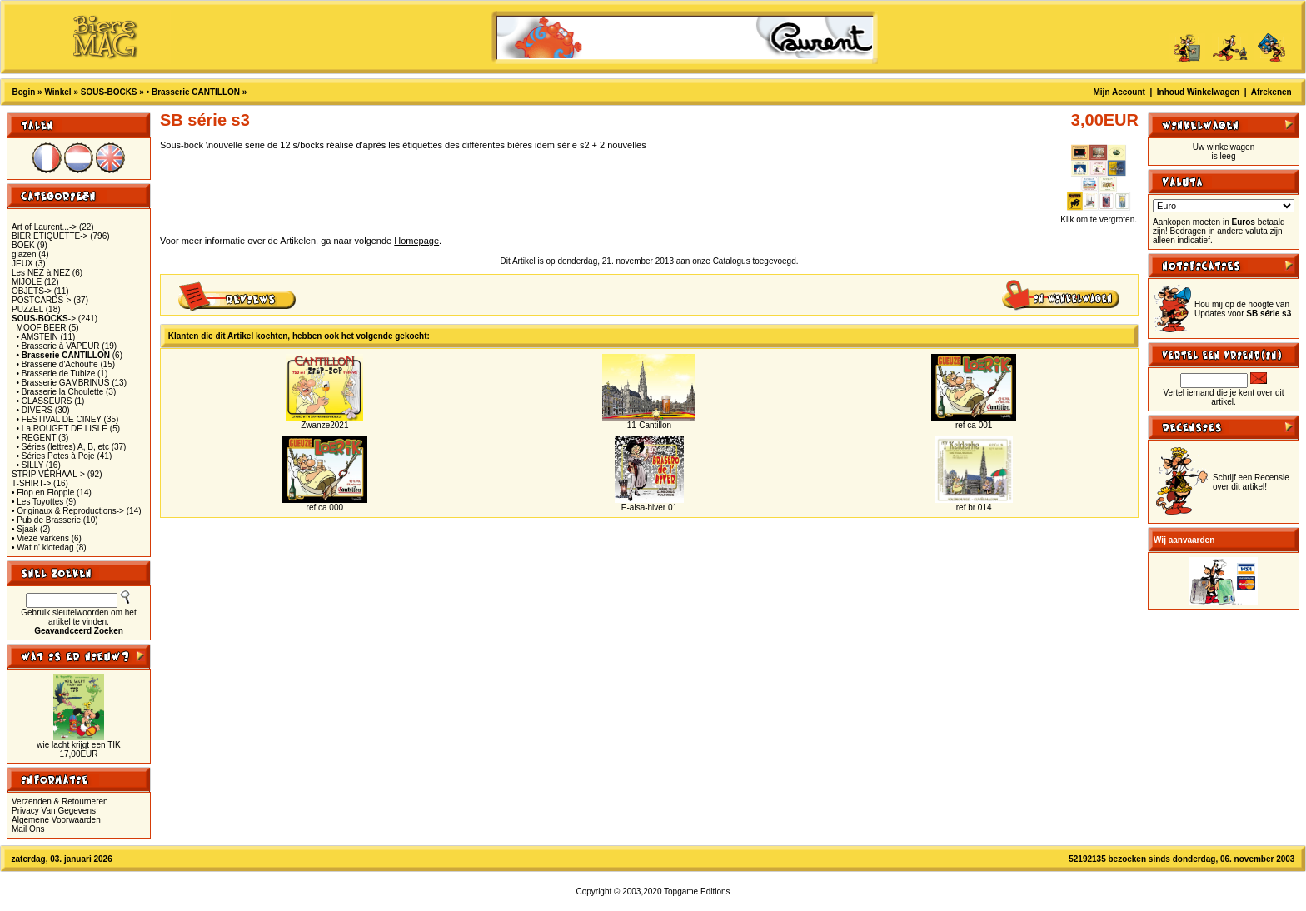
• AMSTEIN (37, 336)
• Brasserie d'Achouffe (57, 364)
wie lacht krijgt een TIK (78, 744)
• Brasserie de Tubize (56, 373)
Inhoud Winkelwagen (1198, 92)
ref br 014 (974, 507)
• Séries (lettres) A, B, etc (63, 446)
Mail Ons (28, 829)
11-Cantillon (649, 425)
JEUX (22, 263)
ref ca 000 (325, 507)
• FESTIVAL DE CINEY (59, 419)
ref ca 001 (973, 425)
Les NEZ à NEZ (41, 272)
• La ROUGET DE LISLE (62, 428)
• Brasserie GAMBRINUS (63, 382)
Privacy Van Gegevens (54, 810)
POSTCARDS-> (41, 300)
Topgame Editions (697, 891)
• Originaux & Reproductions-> (68, 510)
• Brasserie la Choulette (60, 391)
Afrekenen (1271, 92)
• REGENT (37, 437)
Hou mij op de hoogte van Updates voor (1242, 309)
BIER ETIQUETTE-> (49, 236)
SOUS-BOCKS (109, 92)
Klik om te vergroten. (1098, 215)
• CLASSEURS (44, 401)
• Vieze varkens (40, 538)
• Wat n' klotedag (43, 547)
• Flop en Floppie (43, 492)
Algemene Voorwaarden (56, 819)
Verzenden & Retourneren (60, 801)
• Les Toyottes (37, 501)
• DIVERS (35, 410)
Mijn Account (1119, 92)
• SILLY (30, 465)
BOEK (23, 245)
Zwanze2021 (324, 425)
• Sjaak (24, 529)
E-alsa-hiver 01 (649, 507)
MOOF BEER (42, 327)
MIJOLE (27, 281)
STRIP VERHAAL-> (48, 474)
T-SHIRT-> (31, 483)
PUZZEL (27, 309)
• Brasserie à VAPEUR (58, 346)
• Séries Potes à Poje (56, 455)
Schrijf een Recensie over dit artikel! (1251, 482)
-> (44, 318)
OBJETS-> (32, 291)
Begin (24, 92)
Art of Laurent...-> (44, 226)
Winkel (57, 92)
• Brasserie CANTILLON (193, 92)
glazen (24, 254)
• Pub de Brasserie (46, 520)
